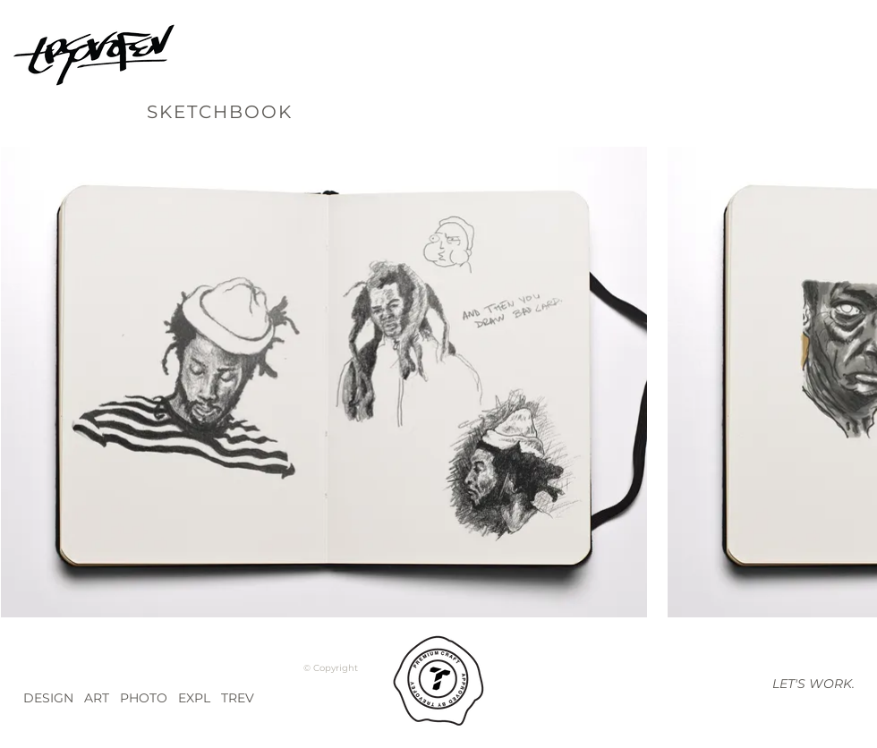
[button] (813, 684)
